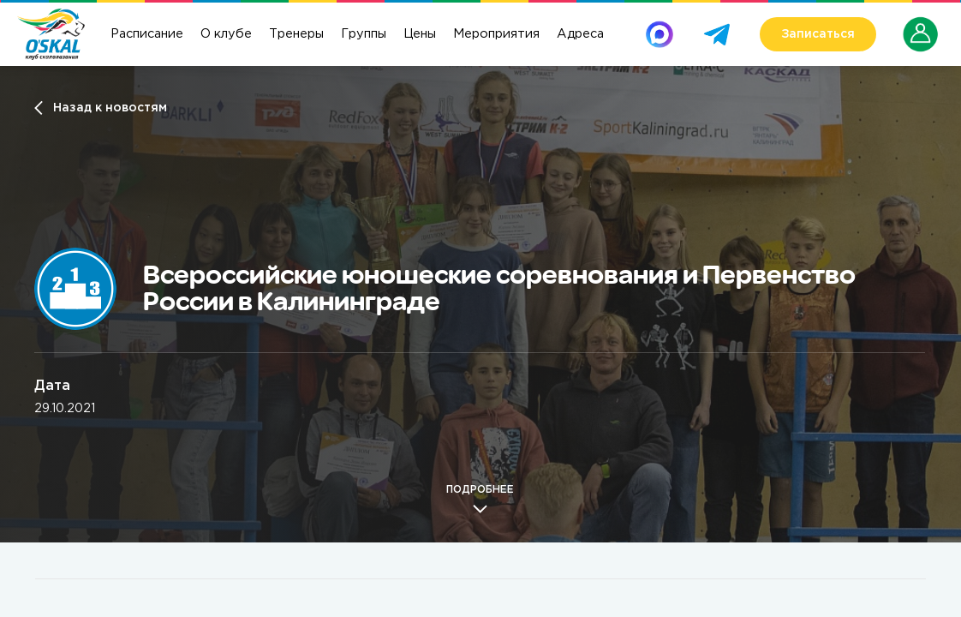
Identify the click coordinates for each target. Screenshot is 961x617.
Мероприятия (496, 33)
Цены (419, 33)
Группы (363, 33)
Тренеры (296, 33)
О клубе (226, 33)
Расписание (146, 33)
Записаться (818, 34)
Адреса (580, 33)
